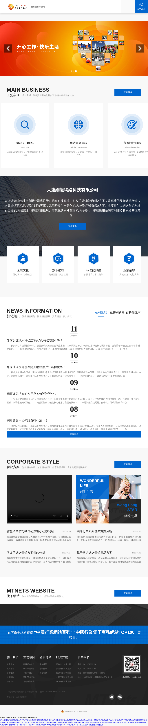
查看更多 (128, 92)
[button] (8, 48)
